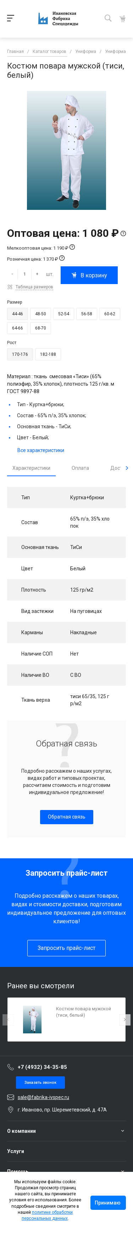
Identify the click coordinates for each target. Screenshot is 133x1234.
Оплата (80, 468)
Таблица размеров (34, 286)
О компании (21, 1131)
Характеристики (31, 468)
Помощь (17, 1171)
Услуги (15, 1151)
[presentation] (127, 468)
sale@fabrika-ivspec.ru (43, 1097)
